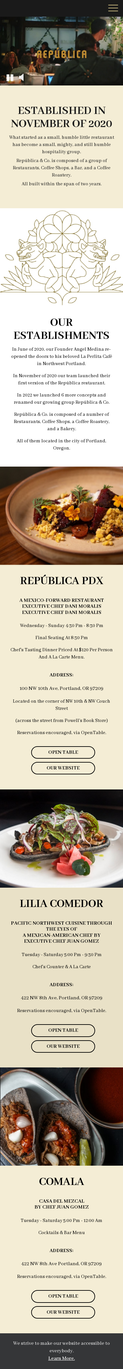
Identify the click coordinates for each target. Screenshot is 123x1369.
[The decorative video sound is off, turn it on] (21, 77)
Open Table (63, 752)
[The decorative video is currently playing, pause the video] (10, 77)
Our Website (55, 769)
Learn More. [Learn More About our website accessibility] (61, 1358)
